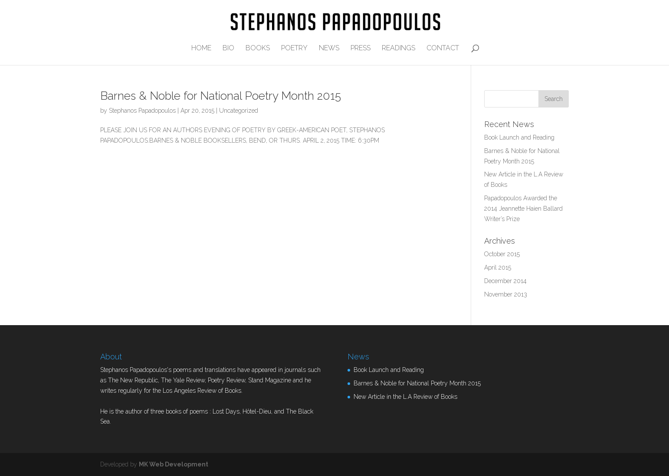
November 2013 (505, 294)
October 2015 (502, 254)
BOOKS (258, 48)
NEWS (329, 48)
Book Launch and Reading (519, 137)
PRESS (361, 48)
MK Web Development (173, 464)
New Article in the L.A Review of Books (405, 396)
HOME (201, 48)
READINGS (398, 48)
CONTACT (442, 48)
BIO (228, 48)
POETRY (294, 48)
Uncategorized (238, 110)
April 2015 (497, 267)
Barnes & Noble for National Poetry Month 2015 (220, 95)
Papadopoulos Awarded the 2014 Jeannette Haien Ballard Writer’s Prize (523, 208)
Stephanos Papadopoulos (142, 110)
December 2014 (505, 280)
